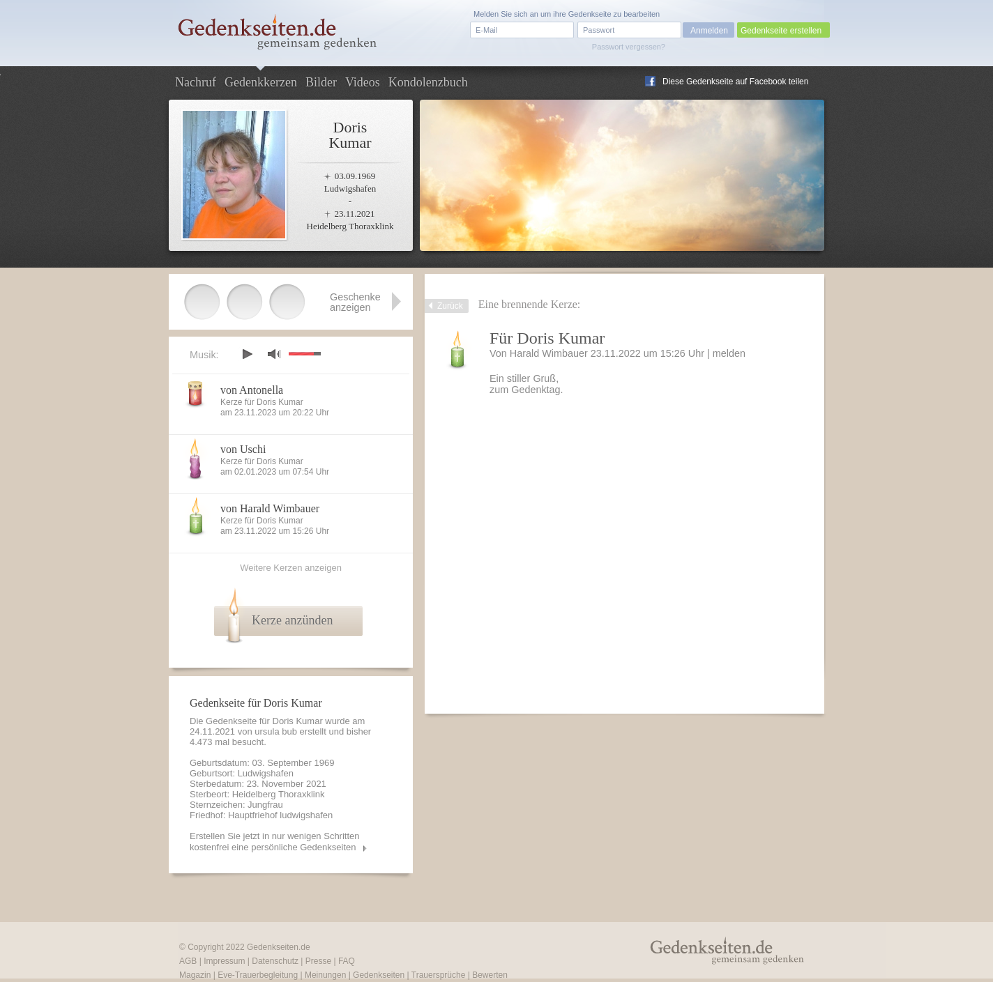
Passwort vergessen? (628, 47)
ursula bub (276, 731)
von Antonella (251, 390)
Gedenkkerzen (261, 82)
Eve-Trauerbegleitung (258, 975)
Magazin (195, 975)
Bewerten (490, 975)
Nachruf (195, 82)
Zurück (450, 306)
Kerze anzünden (292, 620)
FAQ (346, 961)
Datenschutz (275, 961)
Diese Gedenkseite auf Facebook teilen (735, 81)
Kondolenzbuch (428, 82)
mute (274, 353)
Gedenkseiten (378, 975)
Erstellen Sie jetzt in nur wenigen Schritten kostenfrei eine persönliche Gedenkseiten (275, 841)
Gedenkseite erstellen (781, 31)
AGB (188, 961)
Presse (318, 961)
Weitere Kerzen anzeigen (291, 567)
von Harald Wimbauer (269, 508)
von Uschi (243, 449)
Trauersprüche (438, 975)
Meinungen (325, 975)
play (247, 354)
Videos (362, 82)
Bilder (321, 82)
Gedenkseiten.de (278, 947)
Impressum (224, 961)
